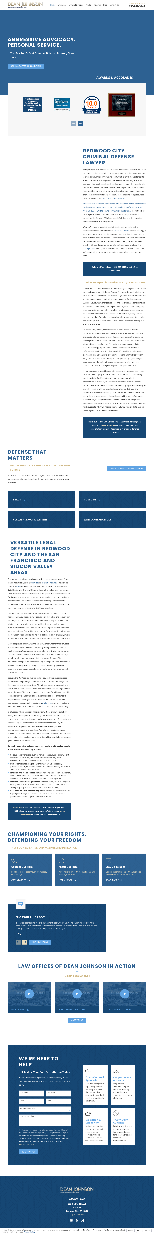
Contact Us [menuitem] (114, 5)
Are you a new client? (27, 1108)
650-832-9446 (137, 6)
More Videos (77, 1020)
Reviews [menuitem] (97, 5)
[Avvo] (82, 1220)
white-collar (46, 703)
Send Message (27, 1152)
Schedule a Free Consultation (26, 66)
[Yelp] (77, 1220)
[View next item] (80, 123)
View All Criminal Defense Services (125, 468)
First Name (23, 1092)
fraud (17, 586)
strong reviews (89, 248)
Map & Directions (77, 1214)
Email (48, 1100)
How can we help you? (27, 1116)
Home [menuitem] (52, 5)
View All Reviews (40, 943)
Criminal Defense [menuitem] (76, 5)
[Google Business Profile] (71, 1220)
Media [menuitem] (88, 5)
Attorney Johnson (121, 230)
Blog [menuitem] (105, 5)
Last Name (50, 1092)
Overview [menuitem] (62, 5)
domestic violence (48, 583)
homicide (34, 583)
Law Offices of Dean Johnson (114, 198)
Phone (21, 1100)
